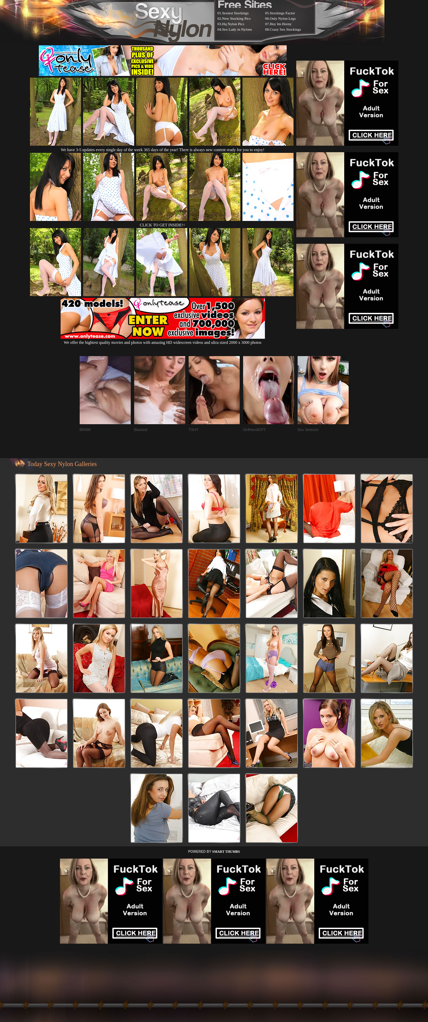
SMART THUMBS (226, 851)
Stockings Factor (282, 13)
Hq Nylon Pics (233, 24)
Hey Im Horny (280, 24)
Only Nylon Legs (283, 18)
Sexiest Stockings (235, 13)
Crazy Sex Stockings (285, 29)
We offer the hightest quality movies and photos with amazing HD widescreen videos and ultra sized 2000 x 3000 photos (163, 340)
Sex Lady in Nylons (237, 29)
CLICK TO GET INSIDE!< (163, 225)
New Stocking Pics (236, 18)
